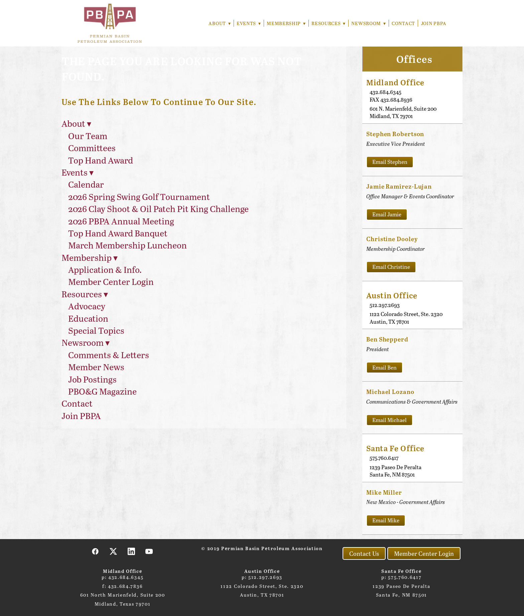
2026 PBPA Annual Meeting (121, 221)
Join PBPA (433, 23)
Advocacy (86, 306)
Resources (327, 23)
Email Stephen (389, 161)
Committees (92, 147)
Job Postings (92, 379)
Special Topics (96, 330)
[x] (113, 551)
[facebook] (95, 551)
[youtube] (149, 551)
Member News (96, 367)
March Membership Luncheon (127, 245)
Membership (285, 23)
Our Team (87, 135)
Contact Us (364, 553)
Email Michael (389, 419)
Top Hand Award (100, 160)
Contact (403, 23)
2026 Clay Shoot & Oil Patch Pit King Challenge (158, 208)
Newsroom (368, 23)
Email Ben (384, 367)
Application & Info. (105, 269)
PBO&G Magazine (102, 391)
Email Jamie (386, 214)
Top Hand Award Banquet (117, 233)
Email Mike (385, 520)
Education (88, 318)
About (217, 23)
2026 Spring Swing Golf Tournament (139, 196)
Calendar (86, 184)
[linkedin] (131, 551)
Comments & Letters (108, 355)
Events (247, 23)
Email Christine (391, 266)
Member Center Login (111, 281)
